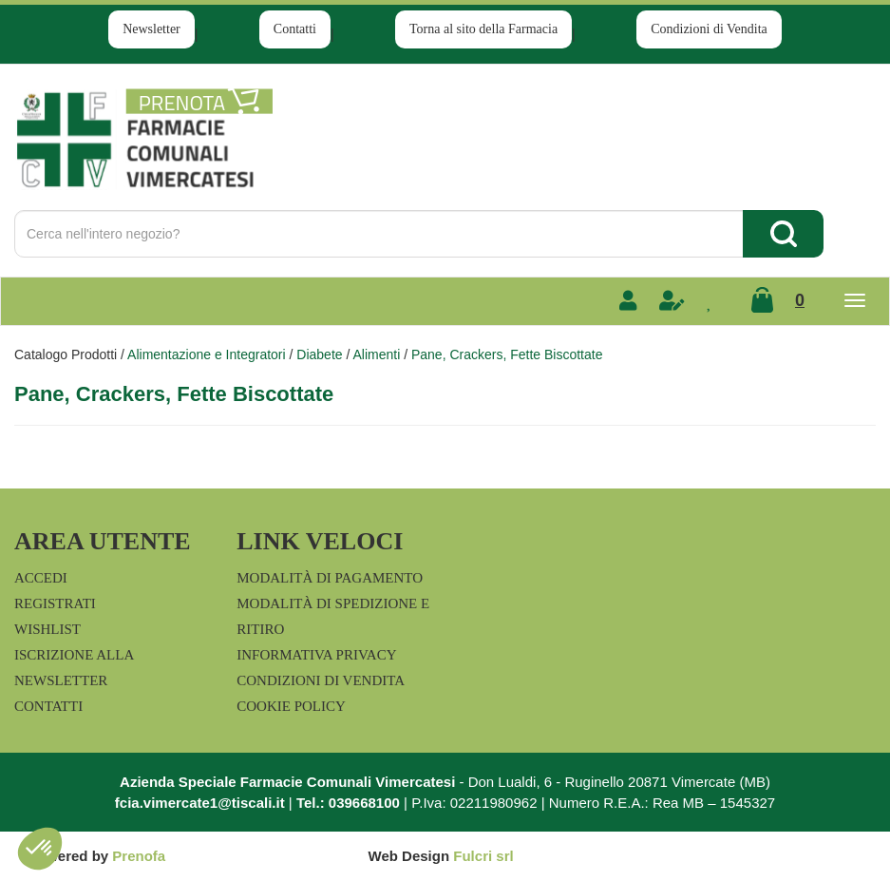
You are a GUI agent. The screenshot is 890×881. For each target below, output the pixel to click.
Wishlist (47, 629)
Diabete (319, 354)
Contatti (295, 29)
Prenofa (138, 856)
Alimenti (376, 354)
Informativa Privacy (316, 654)
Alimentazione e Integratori (206, 354)
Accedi (40, 577)
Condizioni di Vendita (709, 29)
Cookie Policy (291, 706)
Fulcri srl (483, 856)
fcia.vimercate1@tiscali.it (200, 803)
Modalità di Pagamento (330, 577)
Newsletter (151, 29)
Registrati (55, 603)
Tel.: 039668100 (348, 803)
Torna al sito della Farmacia (483, 29)
